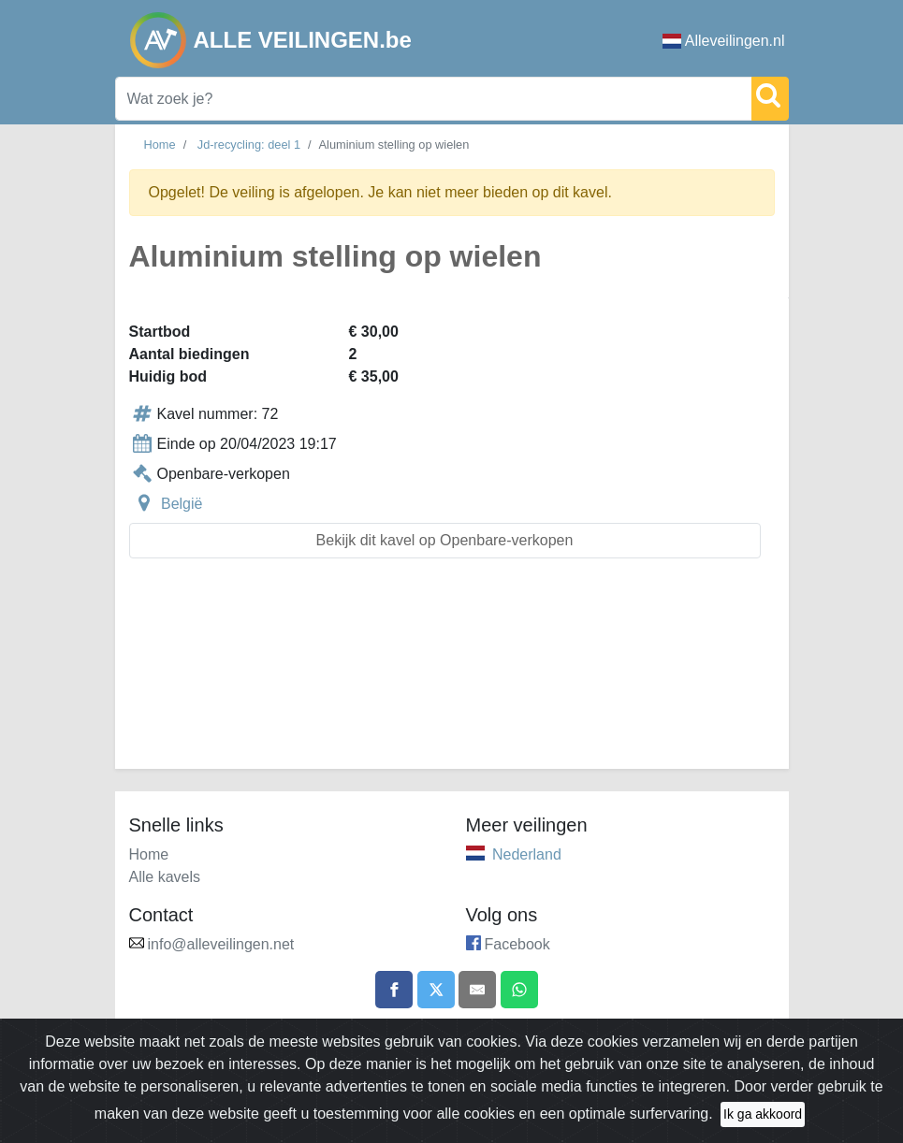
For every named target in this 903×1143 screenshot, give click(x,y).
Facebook (517, 944)
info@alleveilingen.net (221, 944)
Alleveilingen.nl (724, 41)
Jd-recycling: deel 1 (248, 144)
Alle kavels (164, 877)
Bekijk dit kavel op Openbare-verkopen (445, 540)
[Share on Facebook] (394, 989)
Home (160, 144)
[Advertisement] (452, 675)
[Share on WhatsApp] (519, 989)
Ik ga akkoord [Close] (762, 1114)
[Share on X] (436, 989)
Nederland (526, 854)
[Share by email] (477, 989)
